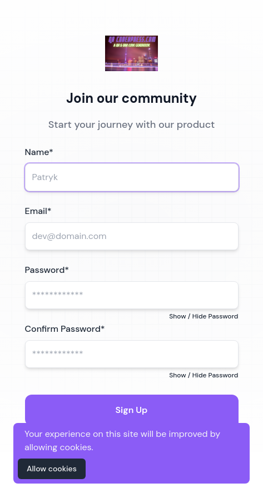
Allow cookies (52, 469)
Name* (39, 152)
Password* (47, 270)
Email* (38, 211)
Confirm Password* (65, 329)
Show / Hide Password (203, 316)
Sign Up (132, 410)
